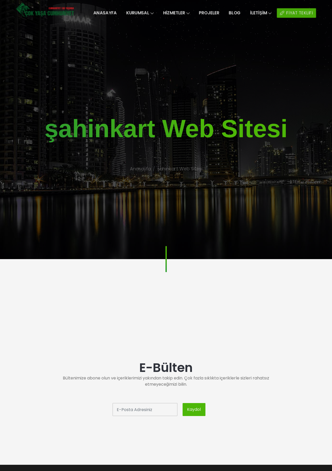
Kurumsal (138, 13)
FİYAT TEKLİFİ (307, 13)
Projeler (213, 13)
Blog (240, 13)
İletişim (268, 13)
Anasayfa (100, 13)
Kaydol (194, 409)
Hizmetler (177, 13)
